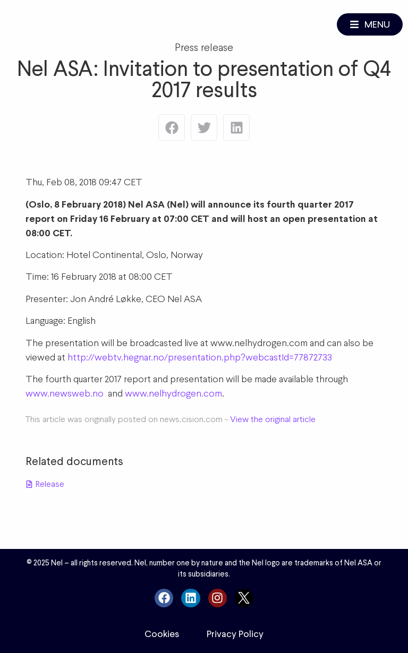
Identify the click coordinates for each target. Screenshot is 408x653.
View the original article (273, 419)
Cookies (161, 634)
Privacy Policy (235, 634)
